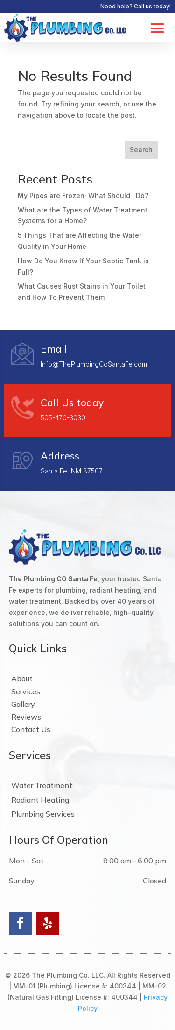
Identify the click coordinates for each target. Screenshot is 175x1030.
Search (141, 150)
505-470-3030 (63, 418)
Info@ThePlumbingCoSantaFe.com (94, 364)
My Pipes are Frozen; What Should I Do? (83, 195)
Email (54, 349)
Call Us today (72, 402)
